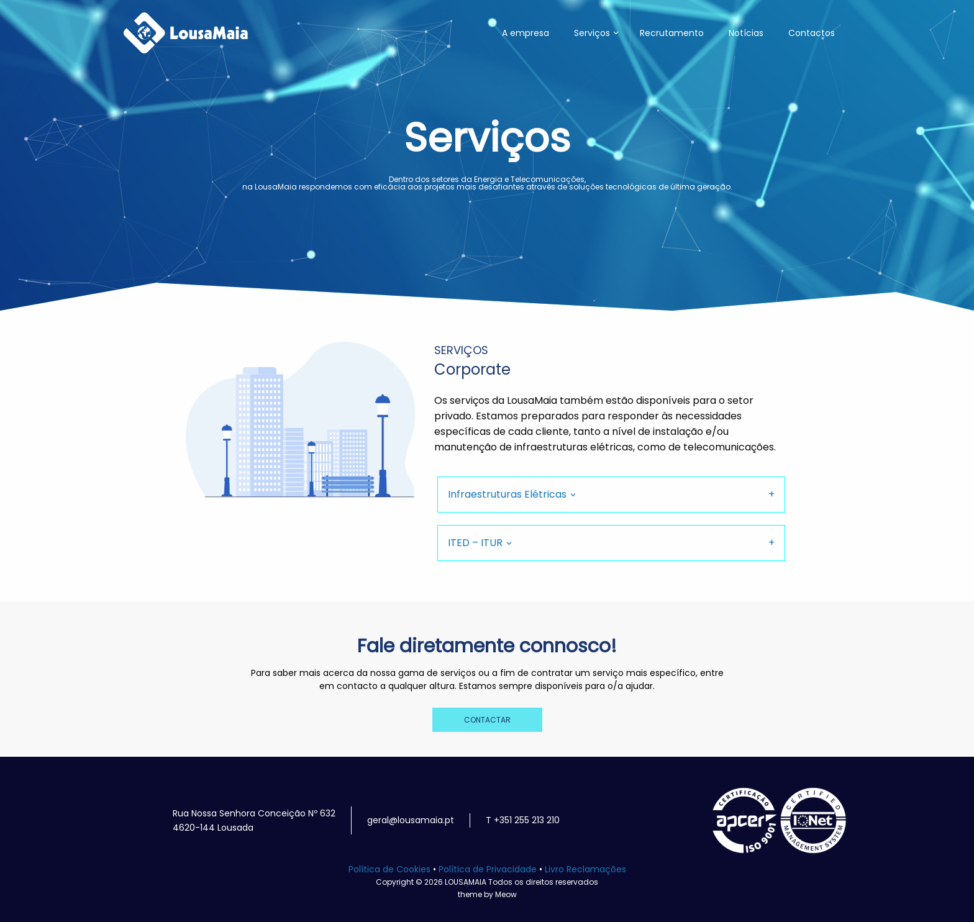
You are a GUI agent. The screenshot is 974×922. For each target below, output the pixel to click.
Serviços (592, 33)
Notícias (746, 33)
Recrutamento (672, 33)
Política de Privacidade (488, 869)
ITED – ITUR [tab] (475, 543)
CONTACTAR (487, 719)
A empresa (525, 33)
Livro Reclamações (585, 869)
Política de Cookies (389, 869)
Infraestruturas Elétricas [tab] (507, 494)
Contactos (811, 33)
